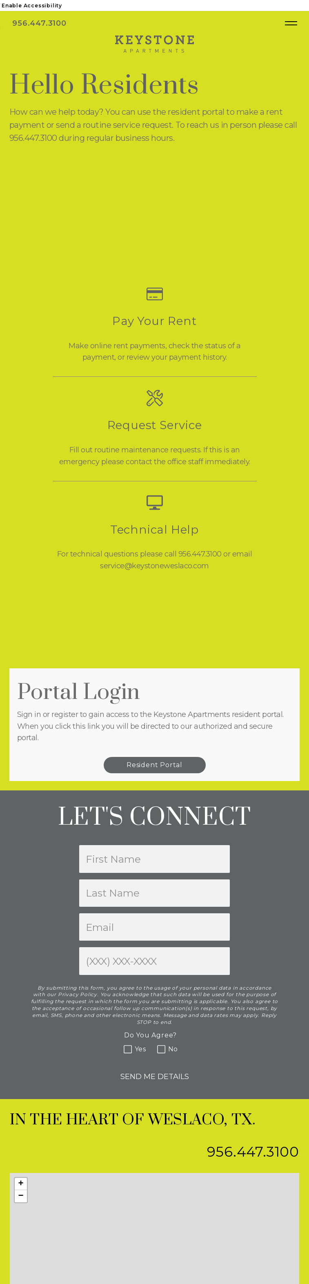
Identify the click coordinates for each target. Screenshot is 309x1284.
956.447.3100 (40, 23)
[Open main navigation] (291, 23)
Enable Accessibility (32, 5)
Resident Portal (154, 765)
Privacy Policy (77, 994)
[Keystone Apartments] (154, 44)
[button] (21, 1184)
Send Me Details (154, 1076)
